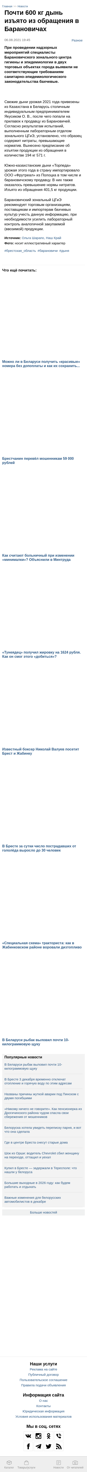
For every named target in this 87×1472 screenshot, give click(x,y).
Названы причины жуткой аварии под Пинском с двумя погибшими (41, 1096)
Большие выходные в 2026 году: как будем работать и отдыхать (37, 1185)
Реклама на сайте (43, 1369)
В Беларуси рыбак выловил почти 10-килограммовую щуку (33, 1066)
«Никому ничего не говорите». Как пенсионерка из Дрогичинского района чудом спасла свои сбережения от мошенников (43, 1113)
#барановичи (48, 251)
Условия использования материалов (43, 1416)
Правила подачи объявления (43, 1385)
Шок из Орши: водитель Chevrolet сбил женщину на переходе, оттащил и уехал (41, 1155)
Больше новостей (43, 1212)
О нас (43, 1400)
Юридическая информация (43, 1411)
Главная (7, 6)
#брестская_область (20, 251)
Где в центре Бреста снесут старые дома (36, 1142)
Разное (77, 40)
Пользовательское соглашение (43, 1380)
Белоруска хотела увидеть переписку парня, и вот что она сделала (42, 1129)
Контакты (43, 1406)
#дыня (64, 251)
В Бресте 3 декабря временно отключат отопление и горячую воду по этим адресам (38, 1081)
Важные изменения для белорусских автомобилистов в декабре (32, 1199)
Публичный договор (43, 1374)
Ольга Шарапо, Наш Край (41, 238)
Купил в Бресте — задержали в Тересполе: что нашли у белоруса (40, 1170)
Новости (23, 6)
